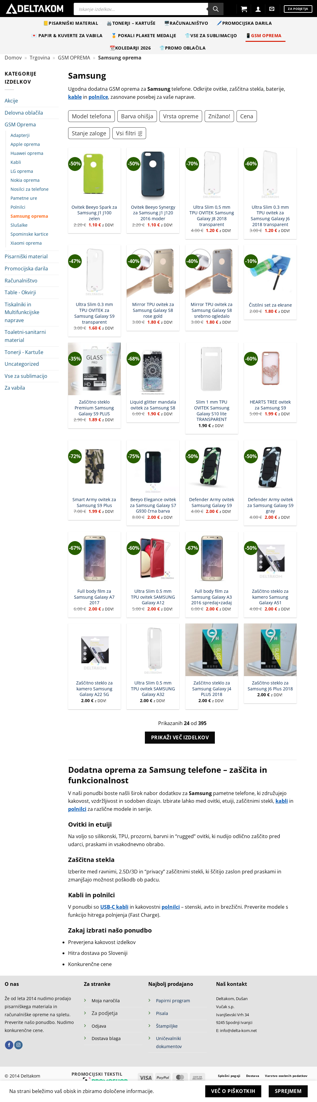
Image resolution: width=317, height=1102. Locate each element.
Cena (246, 116)
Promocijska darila (26, 268)
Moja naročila (106, 1001)
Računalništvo (21, 280)
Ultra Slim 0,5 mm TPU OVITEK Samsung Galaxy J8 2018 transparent (211, 215)
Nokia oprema (25, 180)
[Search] (216, 9)
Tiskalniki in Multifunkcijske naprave (22, 312)
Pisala (162, 1013)
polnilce (98, 97)
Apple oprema (25, 144)
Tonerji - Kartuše (24, 352)
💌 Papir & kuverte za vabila (68, 36)
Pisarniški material (26, 256)
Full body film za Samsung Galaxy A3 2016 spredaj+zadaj (211, 597)
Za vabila (15, 387)
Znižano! (219, 116)
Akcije (11, 100)
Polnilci (18, 207)
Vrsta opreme (180, 116)
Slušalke (19, 225)
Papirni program (173, 1001)
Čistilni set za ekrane (270, 305)
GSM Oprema (20, 124)
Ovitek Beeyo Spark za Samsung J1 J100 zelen (94, 212)
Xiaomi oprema (26, 243)
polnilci (77, 809)
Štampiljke (167, 1026)
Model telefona (91, 116)
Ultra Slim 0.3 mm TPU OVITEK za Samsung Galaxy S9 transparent (94, 313)
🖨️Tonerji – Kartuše (133, 23)
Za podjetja (105, 1013)
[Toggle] (55, 125)
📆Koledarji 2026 (132, 48)
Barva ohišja (137, 116)
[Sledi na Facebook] (9, 1045)
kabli (282, 801)
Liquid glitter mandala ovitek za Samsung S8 (153, 405)
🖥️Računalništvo (188, 23)
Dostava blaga (106, 1038)
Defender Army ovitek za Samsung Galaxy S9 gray (270, 505)
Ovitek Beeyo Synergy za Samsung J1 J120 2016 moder (153, 212)
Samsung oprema (29, 216)
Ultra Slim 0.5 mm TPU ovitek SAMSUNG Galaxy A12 (153, 597)
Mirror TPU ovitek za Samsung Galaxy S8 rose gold (153, 310)
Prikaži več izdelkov (180, 737)
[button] (244, 9)
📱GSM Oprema (265, 36)
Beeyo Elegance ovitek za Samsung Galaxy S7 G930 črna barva (153, 505)
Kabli (16, 162)
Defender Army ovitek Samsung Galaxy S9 (211, 502)
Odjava (99, 1026)
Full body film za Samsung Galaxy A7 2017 (94, 597)
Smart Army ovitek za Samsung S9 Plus (94, 502)
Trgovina (40, 57)
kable (75, 97)
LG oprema (22, 171)
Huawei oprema (27, 153)
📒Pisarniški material (72, 23)
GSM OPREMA (74, 57)
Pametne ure (24, 198)
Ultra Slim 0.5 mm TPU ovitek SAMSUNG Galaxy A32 (153, 688)
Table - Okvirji (20, 292)
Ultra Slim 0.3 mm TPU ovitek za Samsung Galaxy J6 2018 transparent (270, 215)
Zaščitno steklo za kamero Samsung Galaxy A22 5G (94, 688)
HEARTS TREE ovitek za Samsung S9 (270, 405)
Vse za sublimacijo (26, 376)
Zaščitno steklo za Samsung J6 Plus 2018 (270, 686)
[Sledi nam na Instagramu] (18, 1045)
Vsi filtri (129, 133)
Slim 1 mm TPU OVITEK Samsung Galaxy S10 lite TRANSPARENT (211, 410)
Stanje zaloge (89, 133)
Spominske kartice (29, 234)
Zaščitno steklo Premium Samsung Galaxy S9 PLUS (94, 407)
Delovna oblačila (24, 112)
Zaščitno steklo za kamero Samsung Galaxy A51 (270, 597)
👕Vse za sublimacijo (213, 36)
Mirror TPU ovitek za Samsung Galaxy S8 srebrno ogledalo (211, 310)
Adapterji (20, 135)
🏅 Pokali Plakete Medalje (145, 36)
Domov (13, 57)
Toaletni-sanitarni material (25, 336)
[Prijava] (258, 9)
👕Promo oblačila (184, 48)
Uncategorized (22, 364)
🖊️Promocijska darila (243, 23)
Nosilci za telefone (30, 189)
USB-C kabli (114, 906)
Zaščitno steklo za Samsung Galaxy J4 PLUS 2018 (211, 688)
